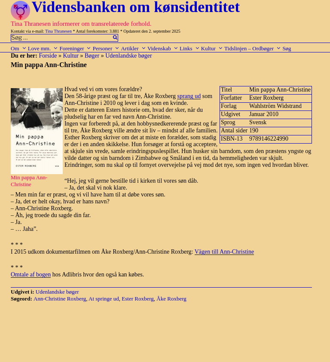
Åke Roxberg (171, 298)
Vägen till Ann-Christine (224, 251)
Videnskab (162, 48)
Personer (106, 48)
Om (19, 48)
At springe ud (104, 298)
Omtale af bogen (31, 274)
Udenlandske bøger (128, 55)
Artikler (133, 48)
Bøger (92, 55)
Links (190, 48)
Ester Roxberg (138, 298)
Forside (48, 55)
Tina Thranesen (58, 31)
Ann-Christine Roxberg (60, 298)
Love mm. (43, 48)
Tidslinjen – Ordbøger (252, 48)
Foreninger (75, 48)
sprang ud (189, 96)
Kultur (212, 48)
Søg (286, 48)
